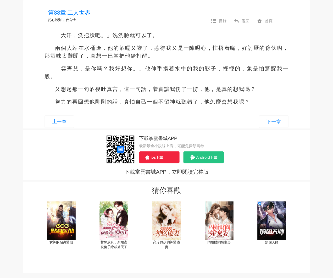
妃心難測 (54, 20)
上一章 (59, 121)
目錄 (219, 21)
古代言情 (69, 20)
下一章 (273, 121)
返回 (242, 21)
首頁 (264, 21)
